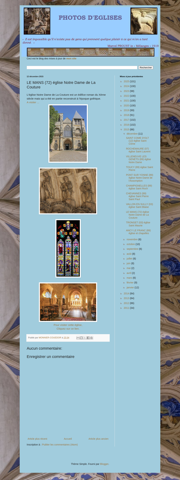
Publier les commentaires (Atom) (60, 444)
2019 (127, 110)
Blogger (104, 464)
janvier (130, 287)
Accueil (68, 438)
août (129, 253)
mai (129, 268)
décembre (132, 133)
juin (129, 263)
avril (129, 273)
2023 (127, 91)
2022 (127, 95)
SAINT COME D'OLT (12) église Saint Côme (137, 141)
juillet (130, 258)
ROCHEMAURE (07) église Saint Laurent (138, 150)
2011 (127, 307)
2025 (127, 81)
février (130, 282)
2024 (127, 86)
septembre (133, 248)
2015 (127, 129)
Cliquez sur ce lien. (68, 328)
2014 (127, 293)
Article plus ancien (98, 438)
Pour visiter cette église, (68, 324)
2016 (127, 124)
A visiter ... (33, 102)
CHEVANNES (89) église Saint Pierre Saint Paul (137, 196)
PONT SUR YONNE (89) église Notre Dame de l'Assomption (139, 178)
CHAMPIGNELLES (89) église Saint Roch (139, 187)
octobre (131, 244)
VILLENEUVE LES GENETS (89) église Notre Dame (138, 159)
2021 (127, 100)
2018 (127, 115)
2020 (127, 105)
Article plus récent (37, 438)
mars (130, 277)
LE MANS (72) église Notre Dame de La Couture (137, 214)
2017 (127, 119)
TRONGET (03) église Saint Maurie (138, 224)
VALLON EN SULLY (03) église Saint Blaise (139, 206)
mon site (71, 58)
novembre (132, 239)
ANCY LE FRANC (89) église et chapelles (138, 232)
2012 (127, 303)
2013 (127, 298)
